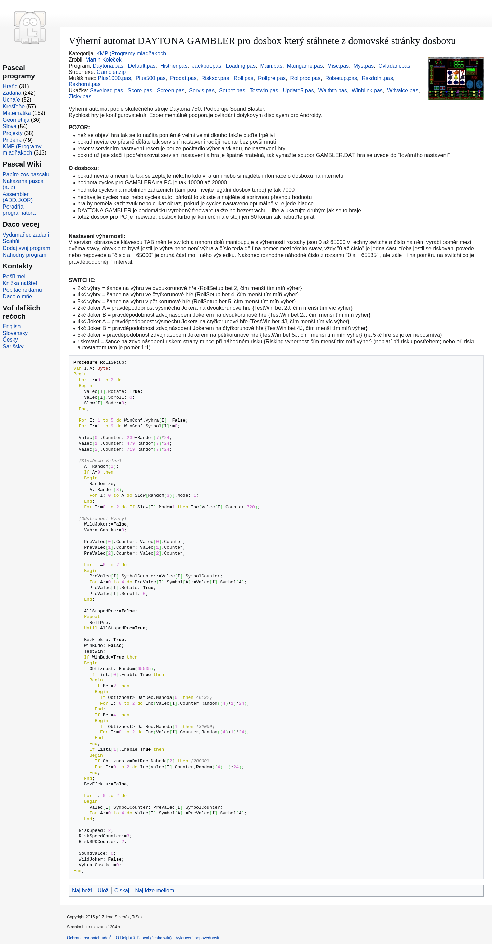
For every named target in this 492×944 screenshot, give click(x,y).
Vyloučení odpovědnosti (197, 937)
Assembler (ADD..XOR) (18, 197)
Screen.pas (170, 90)
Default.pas (141, 66)
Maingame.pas (305, 66)
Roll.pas (244, 78)
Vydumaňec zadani (26, 235)
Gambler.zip (111, 72)
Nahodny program (24, 255)
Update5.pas (298, 90)
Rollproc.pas (305, 78)
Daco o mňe (17, 297)
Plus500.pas (151, 78)
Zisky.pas (80, 96)
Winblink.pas (367, 90)
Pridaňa (12, 140)
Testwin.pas (264, 90)
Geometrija (16, 120)
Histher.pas (174, 66)
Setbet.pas (232, 90)
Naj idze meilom (154, 890)
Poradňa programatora (19, 210)
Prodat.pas (183, 78)
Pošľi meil (15, 276)
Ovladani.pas (394, 66)
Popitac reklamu (22, 290)
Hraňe (10, 86)
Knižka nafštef (20, 283)
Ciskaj (121, 890)
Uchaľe (11, 100)
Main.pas (271, 66)
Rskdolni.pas (377, 78)
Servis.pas (202, 90)
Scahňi (11, 241)
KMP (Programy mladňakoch (131, 53)
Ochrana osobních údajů (89, 937)
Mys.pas (363, 66)
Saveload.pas (106, 90)
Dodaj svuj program (26, 248)
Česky (10, 340)
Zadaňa (12, 93)
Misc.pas (338, 66)
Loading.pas (241, 66)
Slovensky (15, 333)
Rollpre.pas (272, 78)
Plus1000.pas (114, 78)
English (11, 326)
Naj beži (82, 890)
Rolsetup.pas (341, 78)
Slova (9, 126)
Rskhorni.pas (84, 84)
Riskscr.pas (215, 78)
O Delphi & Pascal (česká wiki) (144, 937)
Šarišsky (13, 346)
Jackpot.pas (206, 66)
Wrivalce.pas (402, 90)
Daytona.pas (108, 66)
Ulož (103, 890)
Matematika (17, 113)
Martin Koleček (103, 60)
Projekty (13, 133)
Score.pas (140, 90)
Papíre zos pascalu (26, 174)
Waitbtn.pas (332, 90)
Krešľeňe (14, 106)
